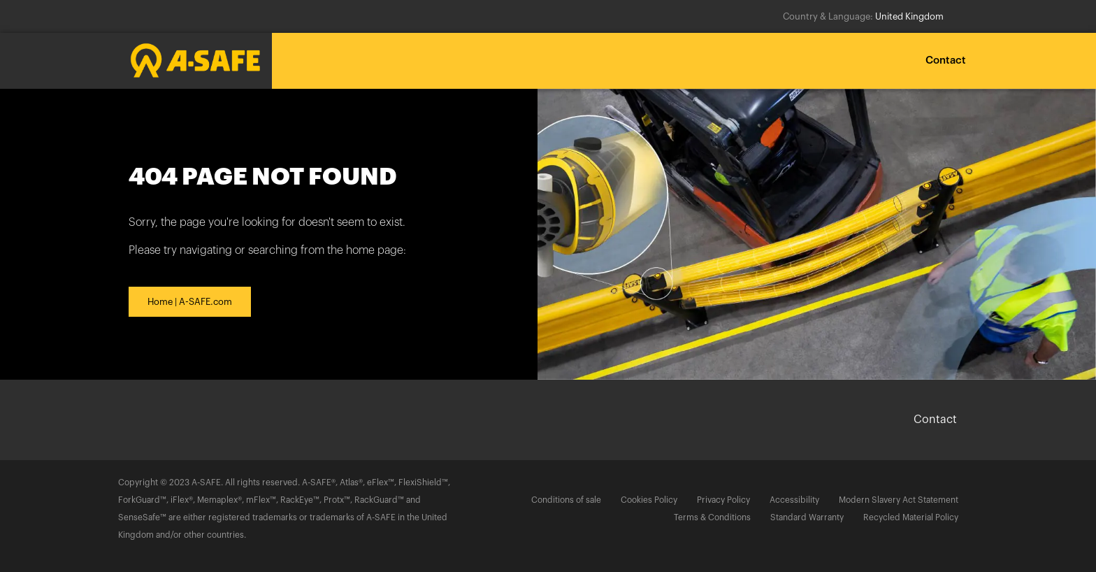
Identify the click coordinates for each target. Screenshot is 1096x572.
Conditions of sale (566, 500)
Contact (945, 60)
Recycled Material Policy (910, 517)
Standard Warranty (807, 517)
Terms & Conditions (712, 517)
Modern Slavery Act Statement (898, 500)
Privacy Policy (723, 500)
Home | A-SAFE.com (189, 301)
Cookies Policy (649, 500)
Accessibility (794, 500)
